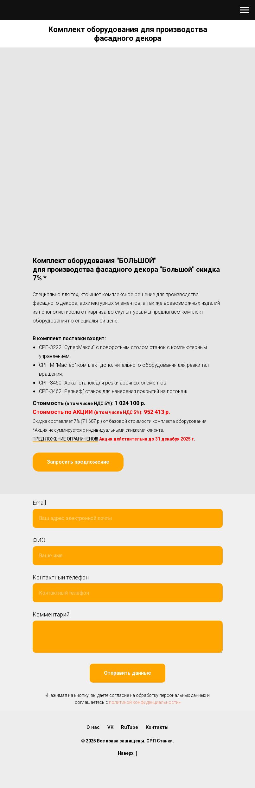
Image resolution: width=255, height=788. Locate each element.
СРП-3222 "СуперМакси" (67, 347)
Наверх (127, 753)
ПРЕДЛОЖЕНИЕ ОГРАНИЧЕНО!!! (65, 438)
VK (110, 727)
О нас (93, 727)
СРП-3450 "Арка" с (60, 383)
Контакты (157, 727)
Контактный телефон (61, 577)
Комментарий (51, 614)
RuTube (129, 727)
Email (39, 502)
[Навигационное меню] (244, 10)
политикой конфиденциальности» (145, 702)
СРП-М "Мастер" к (59, 365)
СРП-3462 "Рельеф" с (63, 391)
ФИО (39, 540)
